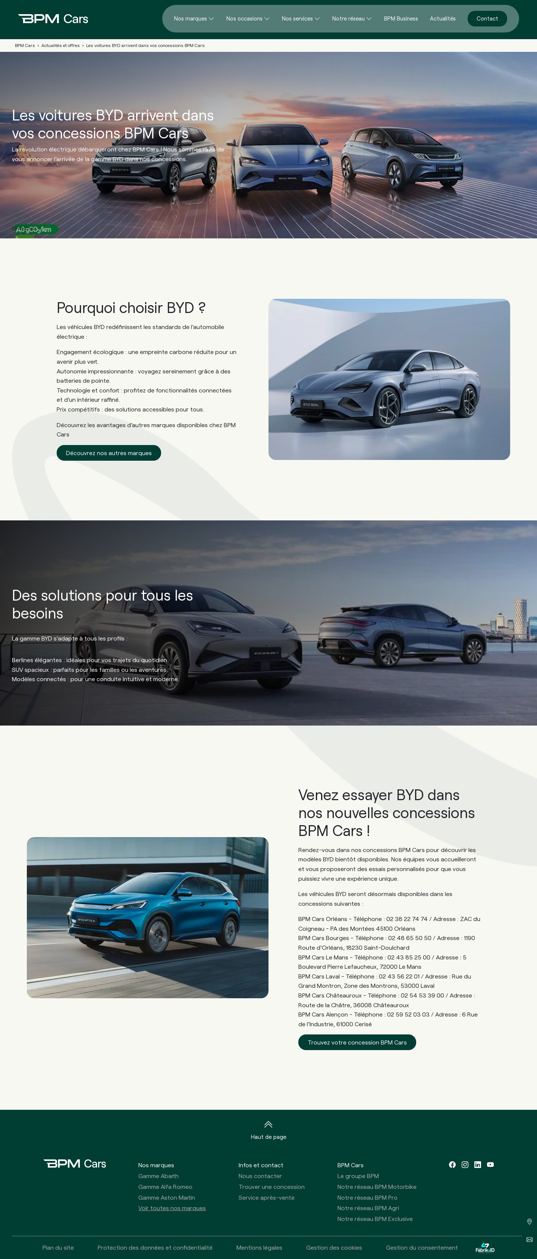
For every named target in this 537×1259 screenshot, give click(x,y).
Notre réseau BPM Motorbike (377, 1186)
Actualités (443, 18)
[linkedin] (477, 1164)
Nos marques (190, 18)
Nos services (297, 18)
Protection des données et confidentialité (155, 1247)
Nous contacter (260, 1175)
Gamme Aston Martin (166, 1197)
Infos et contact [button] (261, 1164)
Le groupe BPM (358, 1175)
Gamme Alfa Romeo (165, 1186)
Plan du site (58, 1247)
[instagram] (465, 1164)
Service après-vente (267, 1197)
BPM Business (401, 18)
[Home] (47, 18)
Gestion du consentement (422, 1247)
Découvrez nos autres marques (109, 452)
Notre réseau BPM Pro (367, 1197)
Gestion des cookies (334, 1247)
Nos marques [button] (156, 1164)
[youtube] (490, 1164)
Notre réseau (348, 18)
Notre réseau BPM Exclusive (375, 1218)
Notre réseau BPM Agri (368, 1207)
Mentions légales (259, 1247)
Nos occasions (244, 18)
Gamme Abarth (158, 1175)
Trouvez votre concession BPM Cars (357, 1042)
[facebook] (452, 1164)
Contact (487, 18)
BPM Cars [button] (350, 1164)
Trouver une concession (272, 1186)
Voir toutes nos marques (172, 1207)
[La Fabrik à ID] (485, 1247)
